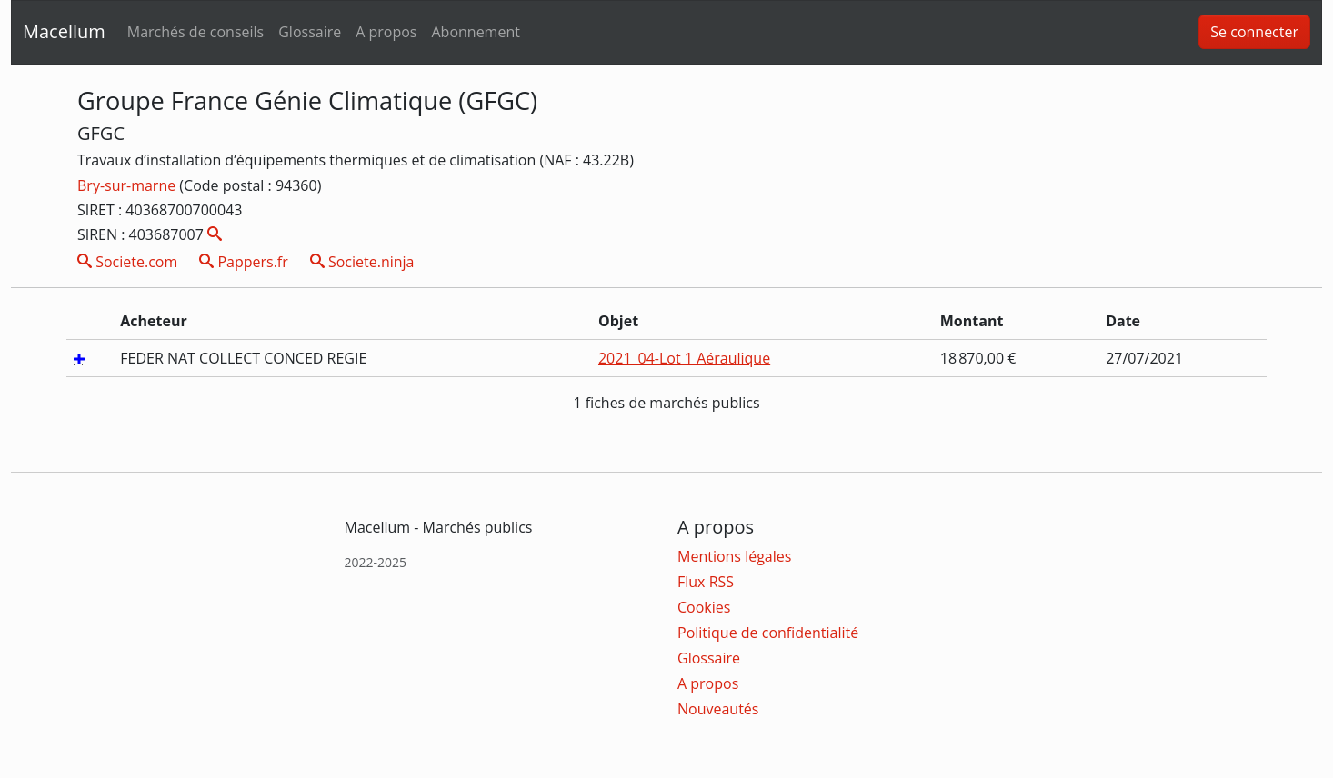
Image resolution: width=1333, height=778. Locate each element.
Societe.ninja (362, 262)
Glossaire (309, 32)
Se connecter (1254, 32)
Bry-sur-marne (128, 185)
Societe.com (127, 262)
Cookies (703, 607)
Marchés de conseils (195, 32)
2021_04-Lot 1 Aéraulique (684, 358)
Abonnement (475, 32)
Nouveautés (717, 709)
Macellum (64, 31)
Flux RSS (705, 582)
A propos (386, 32)
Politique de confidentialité (767, 633)
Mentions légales (734, 556)
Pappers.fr (243, 262)
